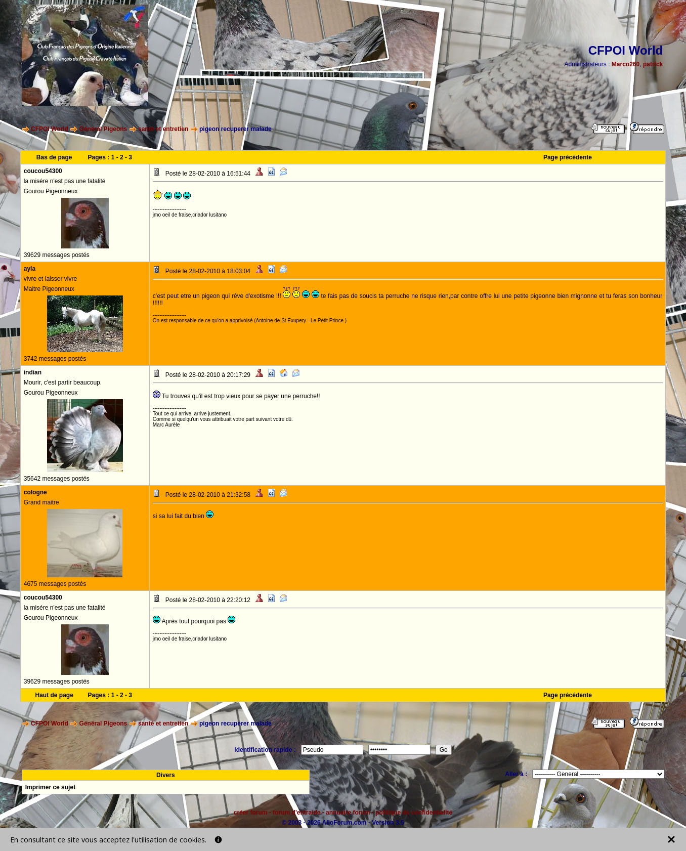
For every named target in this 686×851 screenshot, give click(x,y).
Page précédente (567, 157)
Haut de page (54, 695)
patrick (653, 64)
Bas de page (54, 157)
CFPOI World (49, 129)
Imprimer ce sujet (50, 787)
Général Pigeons (103, 129)
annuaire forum (348, 812)
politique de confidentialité (413, 812)
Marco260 (625, 64)
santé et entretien (163, 129)
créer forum (251, 812)
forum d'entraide (296, 812)
